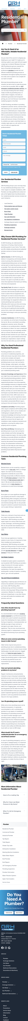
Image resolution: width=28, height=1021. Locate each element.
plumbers (11, 70)
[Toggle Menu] (27, 510)
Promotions (6, 1008)
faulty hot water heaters (15, 653)
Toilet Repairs (5, 511)
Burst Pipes (7, 211)
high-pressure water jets (16, 480)
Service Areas (7, 1010)
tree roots (12, 469)
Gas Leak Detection (9, 217)
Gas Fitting (4, 534)
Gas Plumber (7, 965)
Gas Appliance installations (12, 219)
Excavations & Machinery (10, 970)
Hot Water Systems (7, 557)
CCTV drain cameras (11, 478)
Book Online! (19, 912)
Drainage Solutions (8, 961)
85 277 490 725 (8, 940)
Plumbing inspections (10, 225)
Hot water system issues (11, 209)
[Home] (14, 3)
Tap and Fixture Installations (10, 578)
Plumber (5, 958)
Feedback (6, 1020)
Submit (6, 172)
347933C (8, 943)
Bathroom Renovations (10, 968)
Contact (5, 1017)
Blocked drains (8, 230)
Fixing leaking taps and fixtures (13, 206)
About (5, 1006)
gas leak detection (11, 550)
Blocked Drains (6, 464)
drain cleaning (15, 484)
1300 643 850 (14, 172)
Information (6, 1013)
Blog (4, 1015)
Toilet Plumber (8, 214)
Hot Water (6, 963)
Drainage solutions (9, 227)
